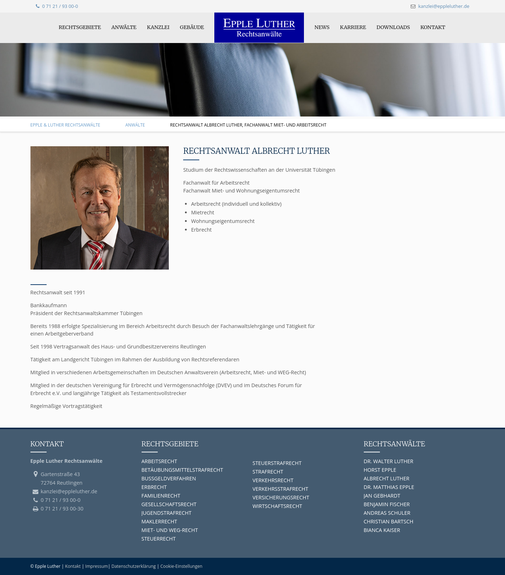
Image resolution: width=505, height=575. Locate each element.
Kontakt (432, 27)
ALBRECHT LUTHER (387, 478)
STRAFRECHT (268, 471)
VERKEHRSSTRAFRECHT (280, 488)
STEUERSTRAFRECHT (277, 463)
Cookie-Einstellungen (181, 566)
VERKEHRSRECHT (273, 480)
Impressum (96, 566)
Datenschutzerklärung (133, 566)
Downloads (393, 27)
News (322, 27)
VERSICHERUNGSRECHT (281, 497)
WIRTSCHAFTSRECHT (277, 506)
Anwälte (124, 27)
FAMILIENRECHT (161, 495)
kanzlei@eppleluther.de (444, 6)
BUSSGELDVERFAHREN (169, 478)
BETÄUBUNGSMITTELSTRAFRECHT (182, 469)
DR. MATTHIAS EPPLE (389, 487)
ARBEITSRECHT (159, 461)
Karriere (353, 27)
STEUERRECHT (159, 538)
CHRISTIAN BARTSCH (389, 521)
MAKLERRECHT (159, 521)
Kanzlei (158, 27)
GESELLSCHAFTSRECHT (169, 504)
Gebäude (192, 27)
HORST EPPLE (380, 469)
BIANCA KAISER (382, 530)
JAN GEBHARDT (382, 495)
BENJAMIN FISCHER (387, 504)
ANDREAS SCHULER (387, 512)
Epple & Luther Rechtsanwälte (65, 125)
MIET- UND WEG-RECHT (170, 530)
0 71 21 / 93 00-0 (57, 6)
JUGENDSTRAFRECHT (167, 512)
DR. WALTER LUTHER (389, 461)
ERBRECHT (154, 487)
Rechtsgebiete (80, 27)
